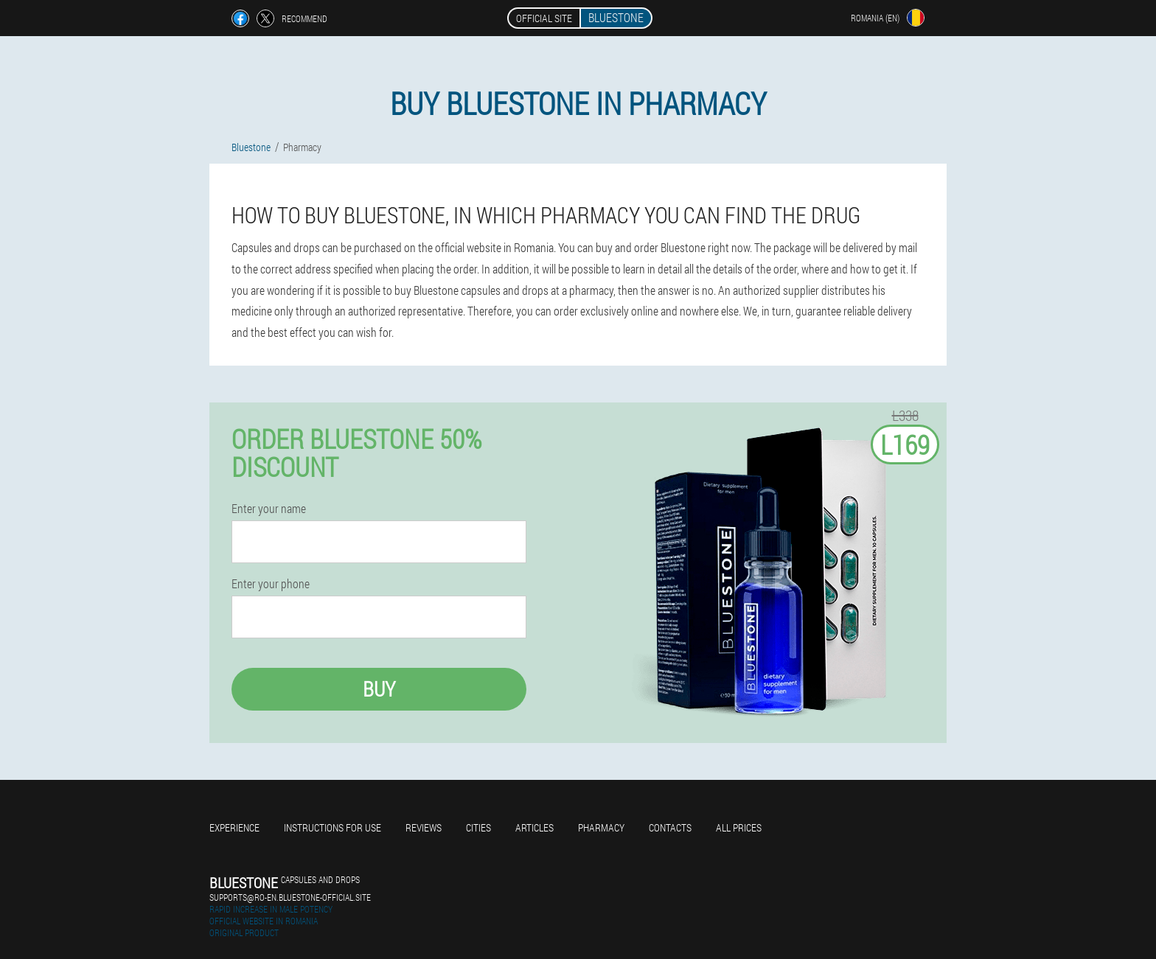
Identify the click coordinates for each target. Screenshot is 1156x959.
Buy (379, 688)
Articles (534, 827)
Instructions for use (332, 827)
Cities (478, 827)
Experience (234, 827)
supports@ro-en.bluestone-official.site (290, 897)
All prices (739, 827)
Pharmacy (601, 827)
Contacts (670, 827)
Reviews (423, 827)
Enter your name (268, 509)
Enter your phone (270, 584)
